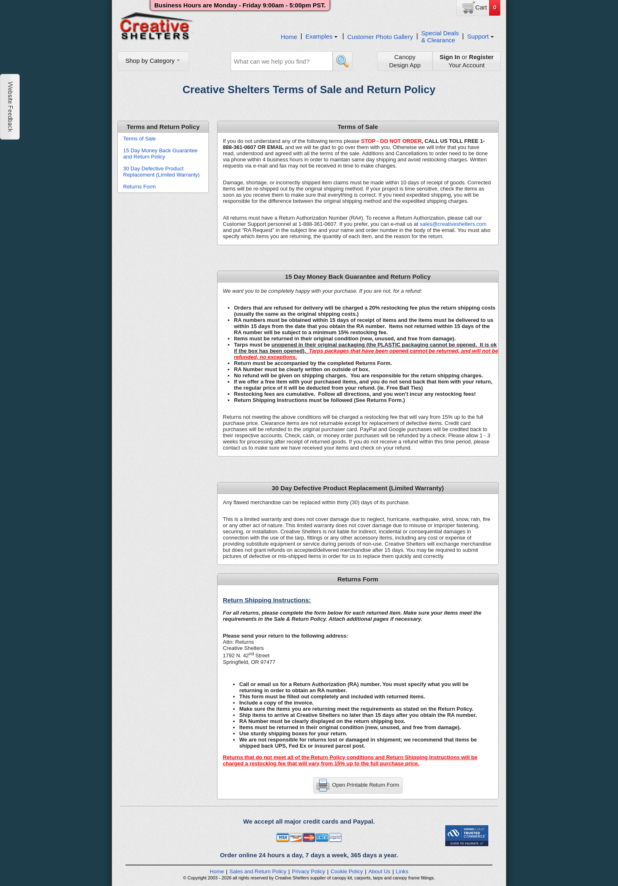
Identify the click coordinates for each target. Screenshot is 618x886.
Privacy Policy (308, 871)
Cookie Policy (347, 871)
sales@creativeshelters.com (453, 224)
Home (289, 36)
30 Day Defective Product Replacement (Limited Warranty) (161, 171)
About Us (379, 871)
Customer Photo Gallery (380, 36)
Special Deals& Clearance (440, 37)
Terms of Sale (139, 138)
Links (402, 871)
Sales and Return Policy (257, 871)
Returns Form (139, 187)
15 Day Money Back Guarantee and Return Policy (160, 153)
